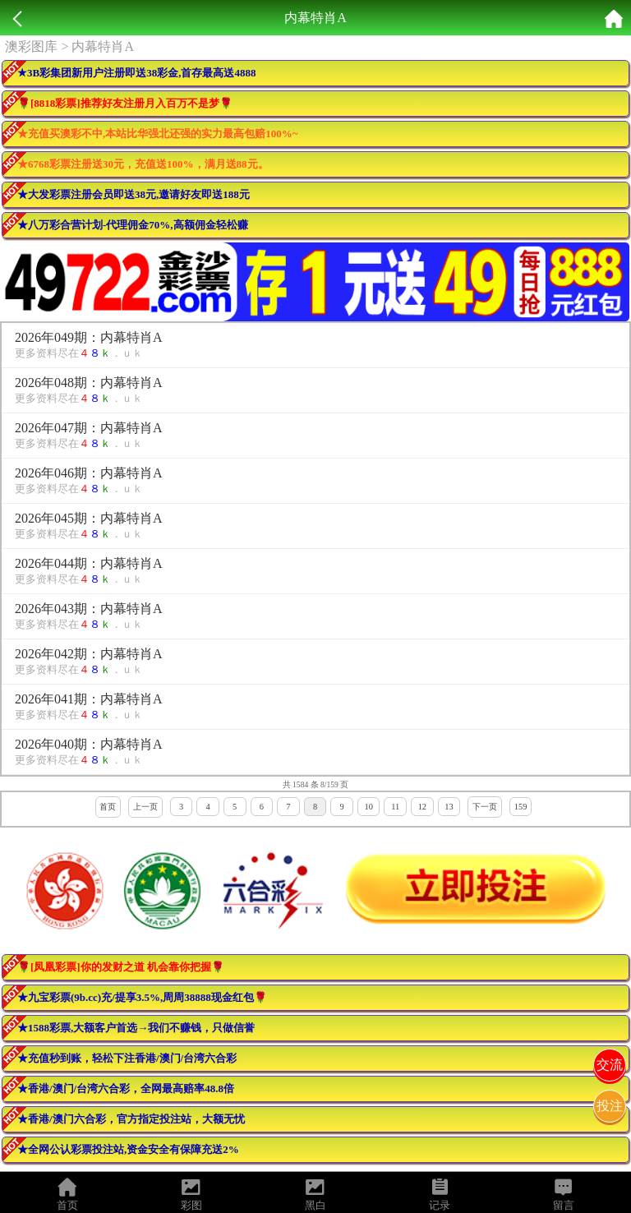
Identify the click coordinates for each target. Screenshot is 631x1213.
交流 (609, 1065)
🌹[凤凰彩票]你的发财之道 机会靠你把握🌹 (120, 967)
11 (395, 806)
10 (368, 806)
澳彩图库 (31, 46)
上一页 (145, 806)
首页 (107, 806)
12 (422, 806)
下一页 (484, 806)
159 (520, 806)
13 (448, 806)
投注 (609, 1106)
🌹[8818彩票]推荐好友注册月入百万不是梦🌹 (125, 103)
